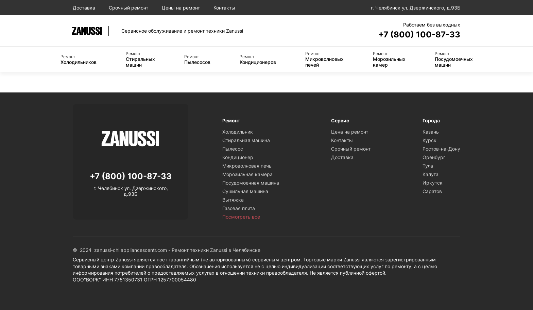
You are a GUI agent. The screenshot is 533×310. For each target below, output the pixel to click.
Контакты (224, 8)
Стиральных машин (140, 59)
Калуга (431, 174)
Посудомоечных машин (454, 59)
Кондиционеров (258, 59)
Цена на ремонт (349, 132)
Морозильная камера (247, 174)
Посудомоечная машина (250, 183)
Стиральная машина (246, 140)
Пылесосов (197, 59)
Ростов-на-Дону (441, 149)
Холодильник (237, 132)
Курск (429, 140)
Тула (428, 166)
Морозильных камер (389, 59)
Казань (431, 132)
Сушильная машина (245, 191)
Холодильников (79, 59)
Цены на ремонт (181, 8)
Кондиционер (237, 157)
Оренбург (434, 157)
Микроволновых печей (324, 59)
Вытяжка (233, 200)
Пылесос (232, 149)
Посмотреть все (241, 217)
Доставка (84, 8)
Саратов (432, 191)
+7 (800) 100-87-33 (419, 34)
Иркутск (433, 183)
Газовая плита (238, 208)
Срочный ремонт (128, 8)
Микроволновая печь (247, 166)
